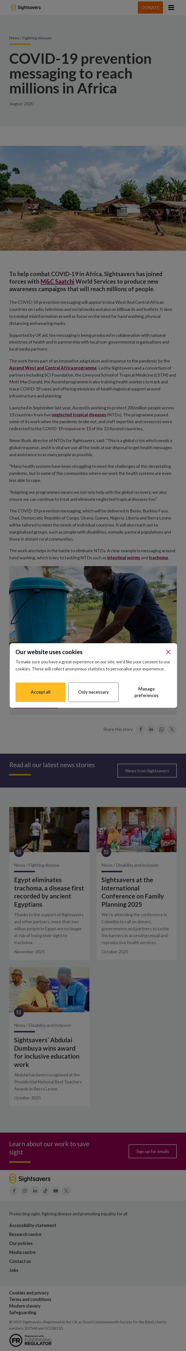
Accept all (41, 692)
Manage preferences (146, 692)
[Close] (168, 652)
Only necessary (93, 692)
